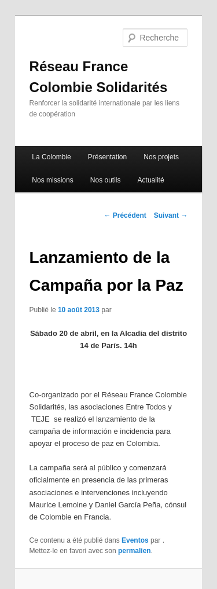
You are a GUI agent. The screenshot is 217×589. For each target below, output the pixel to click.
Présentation (107, 157)
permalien (134, 551)
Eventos (135, 540)
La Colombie (51, 157)
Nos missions (52, 180)
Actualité (151, 180)
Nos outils (105, 180)
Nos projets (161, 157)
